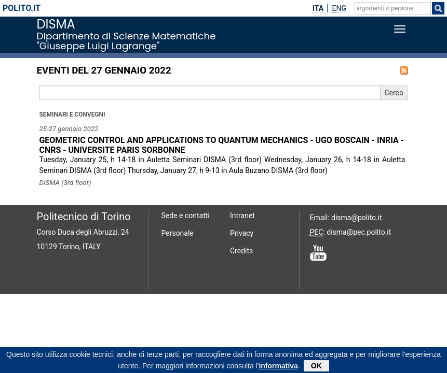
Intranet (242, 215)
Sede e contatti (185, 215)
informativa (278, 367)
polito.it (21, 8)
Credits (241, 251)
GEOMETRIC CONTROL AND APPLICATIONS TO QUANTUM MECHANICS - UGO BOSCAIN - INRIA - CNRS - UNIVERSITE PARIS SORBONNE (221, 145)
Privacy (241, 233)
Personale (177, 233)
